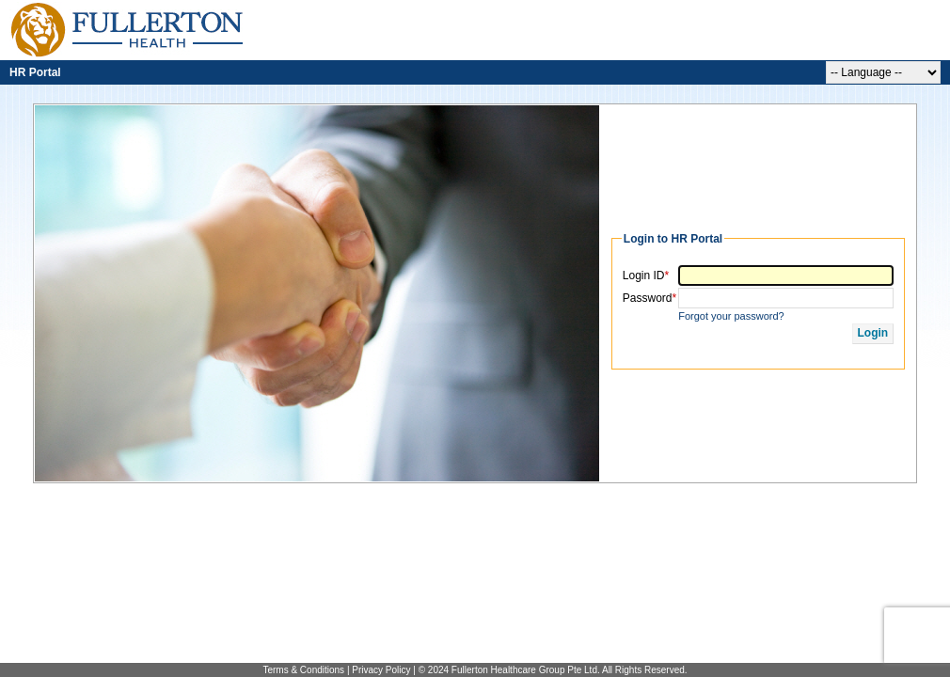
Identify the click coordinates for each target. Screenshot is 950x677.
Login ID (646, 275)
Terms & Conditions (304, 670)
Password (649, 298)
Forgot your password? (731, 316)
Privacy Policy (381, 670)
